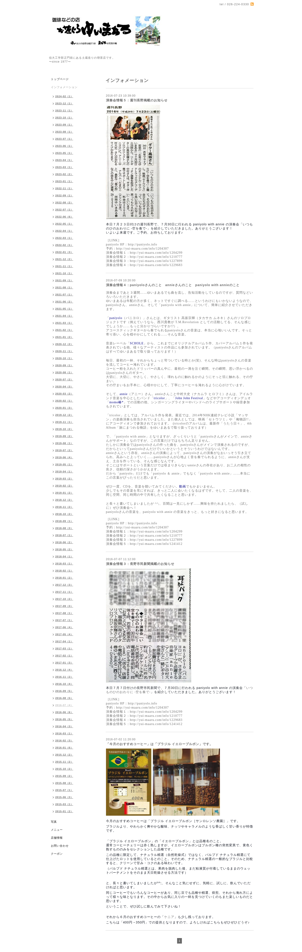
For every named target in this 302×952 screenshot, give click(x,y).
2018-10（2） (64, 514)
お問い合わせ (60, 845)
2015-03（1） (64, 804)
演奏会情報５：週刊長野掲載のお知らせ (137, 100)
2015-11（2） (64, 761)
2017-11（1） (64, 592)
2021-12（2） (64, 259)
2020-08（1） (64, 372)
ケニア (169, 917)
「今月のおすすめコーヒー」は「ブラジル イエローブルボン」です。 (159, 744)
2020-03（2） (64, 393)
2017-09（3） (64, 606)
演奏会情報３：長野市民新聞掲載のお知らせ (140, 564)
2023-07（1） (64, 138)
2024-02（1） (64, 96)
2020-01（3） (64, 407)
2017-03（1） (64, 648)
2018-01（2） (64, 577)
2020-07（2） (64, 379)
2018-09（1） (64, 521)
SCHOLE (137, 343)
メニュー (57, 829)
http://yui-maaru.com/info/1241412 (156, 544)
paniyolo (115, 318)
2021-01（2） (64, 337)
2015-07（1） (64, 790)
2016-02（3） (64, 740)
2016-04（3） (64, 726)
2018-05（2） (64, 549)
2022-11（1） (64, 188)
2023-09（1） (64, 124)
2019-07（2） (64, 450)
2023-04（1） (64, 160)
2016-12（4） (64, 669)
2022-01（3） (64, 252)
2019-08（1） (64, 443)
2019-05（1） (64, 464)
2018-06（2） (64, 542)
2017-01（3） (64, 662)
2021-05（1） (64, 308)
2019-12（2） (64, 415)
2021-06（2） (64, 301)
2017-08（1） (64, 613)
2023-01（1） (64, 181)
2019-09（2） (64, 436)
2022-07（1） (64, 209)
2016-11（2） (64, 676)
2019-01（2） (64, 492)
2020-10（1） (64, 358)
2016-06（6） (64, 712)
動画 (182, 486)
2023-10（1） (64, 117)
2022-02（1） (64, 245)
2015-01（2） (64, 811)
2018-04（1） (64, 556)
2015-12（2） (64, 754)
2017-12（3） (64, 584)
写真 (54, 821)
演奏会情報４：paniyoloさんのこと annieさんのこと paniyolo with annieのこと (173, 285)
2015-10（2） (64, 768)
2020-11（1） (64, 351)
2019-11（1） (64, 422)
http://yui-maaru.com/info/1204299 (156, 252)
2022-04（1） (64, 230)
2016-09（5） (64, 691)
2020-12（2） (64, 344)
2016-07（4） (64, 705)
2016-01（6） (64, 747)
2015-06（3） (64, 797)
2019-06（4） (64, 457)
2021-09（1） (64, 280)
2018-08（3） (64, 528)
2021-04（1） (64, 315)
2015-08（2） (64, 783)
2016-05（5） (64, 719)
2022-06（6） (64, 216)
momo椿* (116, 402)
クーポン (57, 853)
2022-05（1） (64, 223)
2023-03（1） (64, 167)
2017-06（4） (64, 627)
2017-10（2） (64, 599)
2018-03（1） (64, 563)
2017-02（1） (64, 655)
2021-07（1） (64, 294)
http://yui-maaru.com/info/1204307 (142, 248)
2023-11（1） (64, 110)
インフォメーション (64, 87)
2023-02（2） (64, 174)
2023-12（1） (64, 103)
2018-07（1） (64, 535)
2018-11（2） (64, 507)
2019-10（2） (64, 429)
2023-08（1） (64, 131)
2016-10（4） (64, 684)
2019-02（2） (64, 485)
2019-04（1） (64, 471)
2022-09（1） (64, 195)
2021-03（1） (64, 323)
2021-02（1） (64, 330)
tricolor (159, 398)
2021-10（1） (64, 273)
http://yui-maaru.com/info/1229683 (156, 265)
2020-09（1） (64, 365)
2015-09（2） (64, 776)
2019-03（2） (64, 478)
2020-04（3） (64, 386)
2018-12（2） (64, 499)
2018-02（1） (64, 570)
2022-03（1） (64, 238)
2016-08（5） (64, 698)
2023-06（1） (64, 146)
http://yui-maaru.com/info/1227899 (156, 261)
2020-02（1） (64, 400)
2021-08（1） (64, 287)
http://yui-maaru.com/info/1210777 (156, 256)
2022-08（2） (64, 202)
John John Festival (189, 398)
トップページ (60, 79)
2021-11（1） (64, 266)
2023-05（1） (64, 153)
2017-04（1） (64, 641)
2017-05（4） (64, 634)
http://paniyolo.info (142, 244)
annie (124, 394)
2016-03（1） (64, 733)
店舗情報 (57, 837)
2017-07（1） (64, 620)
